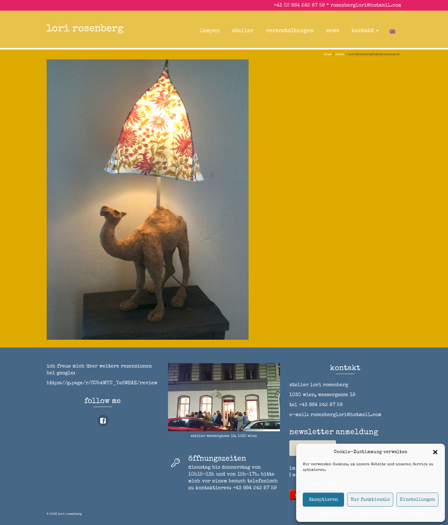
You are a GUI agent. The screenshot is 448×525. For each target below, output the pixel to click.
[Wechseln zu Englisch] (392, 31)
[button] (435, 452)
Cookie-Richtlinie (336, 513)
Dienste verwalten (324, 483)
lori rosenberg (85, 29)
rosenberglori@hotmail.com (365, 5)
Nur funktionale (370, 499)
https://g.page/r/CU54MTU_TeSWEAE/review (102, 383)
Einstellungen (417, 499)
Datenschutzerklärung (379, 513)
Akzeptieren (323, 499)
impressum (414, 513)
